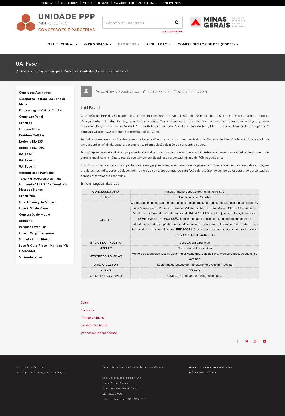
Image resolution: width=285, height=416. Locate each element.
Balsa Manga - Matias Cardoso (41, 110)
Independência (30, 129)
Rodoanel (26, 220)
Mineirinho (27, 196)
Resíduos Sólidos (31, 135)
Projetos (127, 44)
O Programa (96, 44)
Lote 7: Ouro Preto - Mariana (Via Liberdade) (44, 248)
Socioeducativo (30, 257)
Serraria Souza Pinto (34, 239)
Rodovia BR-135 (31, 141)
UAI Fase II (26, 160)
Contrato (87, 310)
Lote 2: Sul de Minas (33, 208)
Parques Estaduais (33, 227)
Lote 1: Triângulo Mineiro (37, 202)
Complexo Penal (31, 116)
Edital (85, 302)
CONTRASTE (49, 3)
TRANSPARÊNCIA (171, 3)
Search (176, 22)
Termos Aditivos (92, 317)
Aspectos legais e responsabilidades (210, 367)
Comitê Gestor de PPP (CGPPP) (206, 44)
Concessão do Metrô (34, 214)
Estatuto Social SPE (94, 325)
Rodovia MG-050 (31, 147)
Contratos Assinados (95, 71)
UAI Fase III (27, 166)
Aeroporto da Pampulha (37, 172)
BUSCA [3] (103, 3)
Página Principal (49, 71)
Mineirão (25, 123)
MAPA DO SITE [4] (124, 3)
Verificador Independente (99, 333)
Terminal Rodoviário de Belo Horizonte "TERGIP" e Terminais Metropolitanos (43, 184)
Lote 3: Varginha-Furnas (36, 233)
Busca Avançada (172, 31)
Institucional (60, 44)
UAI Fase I (26, 154)
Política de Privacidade (202, 372)
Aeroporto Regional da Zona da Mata (42, 101)
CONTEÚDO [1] (69, 3)
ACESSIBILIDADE (147, 3)
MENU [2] (88, 3)
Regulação (157, 44)
